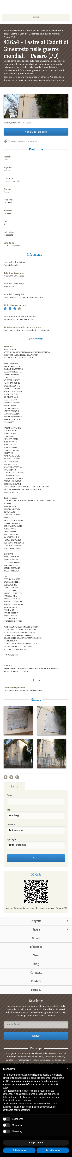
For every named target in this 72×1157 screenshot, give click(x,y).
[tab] (14, 786)
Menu (36, 16)
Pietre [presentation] (14, 786)
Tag (8, 809)
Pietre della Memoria (36, 7)
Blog (36, 964)
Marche (7, 170)
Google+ (17, 777)
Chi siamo (36, 972)
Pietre (36, 929)
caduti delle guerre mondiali (25, 141)
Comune (11, 824)
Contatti (36, 981)
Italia (6, 159)
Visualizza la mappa (36, 131)
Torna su (36, 990)
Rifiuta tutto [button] (19, 1150)
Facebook (5, 777)
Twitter (11, 777)
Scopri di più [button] (36, 1142)
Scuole (36, 938)
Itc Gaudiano (28, 123)
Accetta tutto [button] (53, 1150)
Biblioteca (36, 947)
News (36, 955)
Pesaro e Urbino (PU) (12, 181)
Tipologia (11, 839)
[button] (67, 1068)
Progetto (36, 921)
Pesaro (6, 192)
